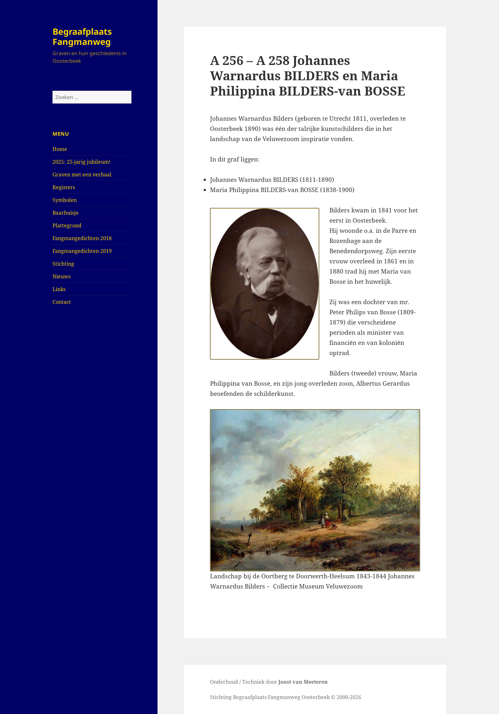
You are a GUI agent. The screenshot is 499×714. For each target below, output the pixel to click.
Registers (64, 187)
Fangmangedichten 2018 (82, 238)
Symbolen (65, 199)
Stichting (63, 263)
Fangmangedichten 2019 (82, 250)
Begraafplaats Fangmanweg (82, 36)
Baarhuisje (66, 212)
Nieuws (62, 276)
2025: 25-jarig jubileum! (81, 161)
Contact (62, 301)
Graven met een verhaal (82, 174)
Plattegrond (67, 225)
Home (60, 149)
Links (59, 289)
